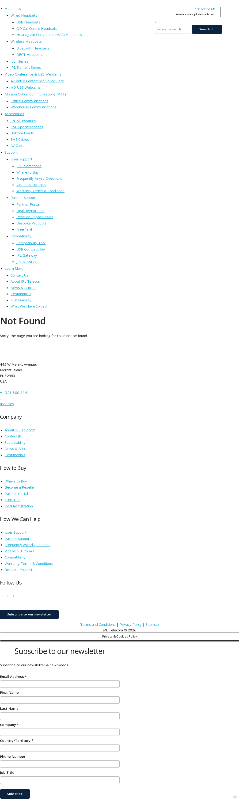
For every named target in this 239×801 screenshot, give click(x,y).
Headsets (13, 8)
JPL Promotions (29, 165)
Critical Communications (29, 101)
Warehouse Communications (33, 107)
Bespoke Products (31, 223)
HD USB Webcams (26, 87)
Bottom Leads (22, 133)
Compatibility (21, 236)
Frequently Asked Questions (39, 178)
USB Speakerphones (27, 127)
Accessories (14, 113)
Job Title (7, 772)
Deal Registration (30, 210)
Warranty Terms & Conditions (40, 190)
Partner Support (24, 197)
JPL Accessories (23, 120)
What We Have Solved (29, 306)
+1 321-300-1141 (204, 9)
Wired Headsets (24, 15)
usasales (7, 403)
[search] (173, 29)
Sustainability (21, 300)
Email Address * (13, 676)
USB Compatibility (30, 249)
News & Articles (23, 287)
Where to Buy (27, 172)
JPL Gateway (26, 255)
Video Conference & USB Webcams (33, 74)
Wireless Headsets (26, 41)
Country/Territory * (16, 740)
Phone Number (12, 756)
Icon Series (19, 61)
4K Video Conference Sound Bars (37, 81)
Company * (9, 724)
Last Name (9, 708)
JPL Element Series (26, 67)
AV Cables (19, 145)
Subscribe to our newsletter (29, 614)
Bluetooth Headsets (32, 48)
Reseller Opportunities (34, 216)
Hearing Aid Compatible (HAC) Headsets (49, 34)
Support (11, 152)
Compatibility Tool (31, 242)
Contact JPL (14, 436)
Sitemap (152, 624)
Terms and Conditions (98, 624)
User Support (21, 159)
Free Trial (24, 229)
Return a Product (18, 569)
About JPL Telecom (26, 281)
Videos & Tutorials (31, 184)
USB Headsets (28, 22)
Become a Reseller (20, 487)
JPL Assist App (28, 261)
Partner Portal (28, 204)
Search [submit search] (207, 29)
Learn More (14, 268)
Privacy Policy (131, 624)
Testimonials (21, 293)
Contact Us (19, 275)
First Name (9, 692)
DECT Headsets (29, 54)
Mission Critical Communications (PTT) (35, 94)
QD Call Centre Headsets (36, 28)
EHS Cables (20, 139)
